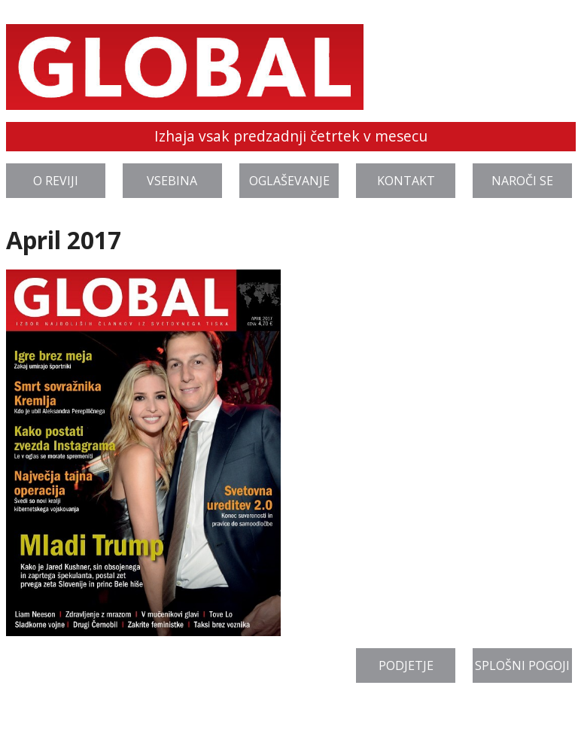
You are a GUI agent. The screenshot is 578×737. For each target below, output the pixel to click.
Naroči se (522, 180)
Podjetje (406, 665)
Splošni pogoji (522, 665)
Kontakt (406, 180)
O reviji (55, 180)
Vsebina (172, 180)
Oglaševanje (289, 180)
